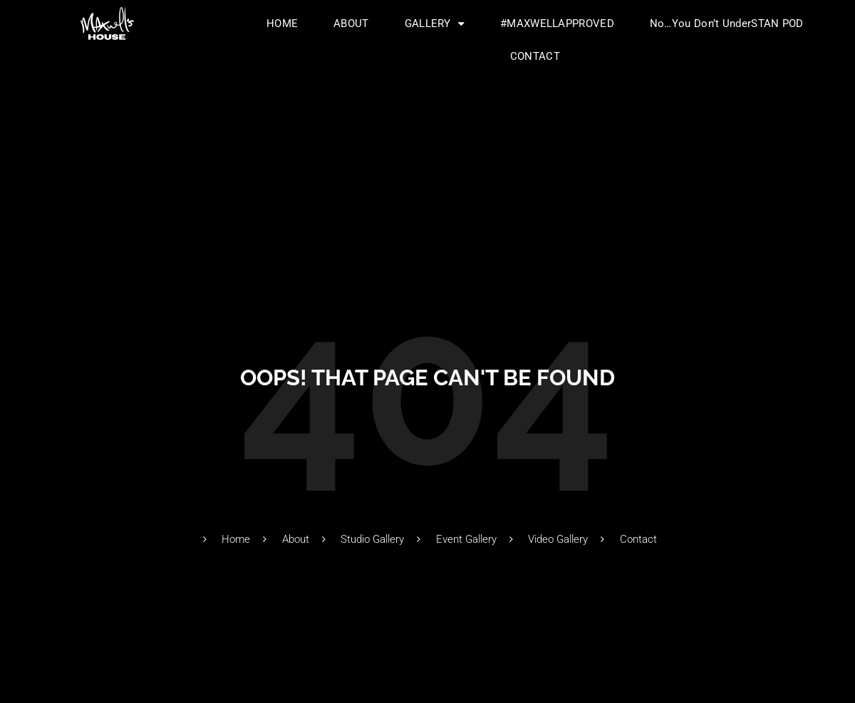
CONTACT (535, 56)
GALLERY (435, 23)
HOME (282, 23)
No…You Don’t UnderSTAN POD (727, 23)
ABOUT (351, 23)
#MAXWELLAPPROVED (557, 23)
